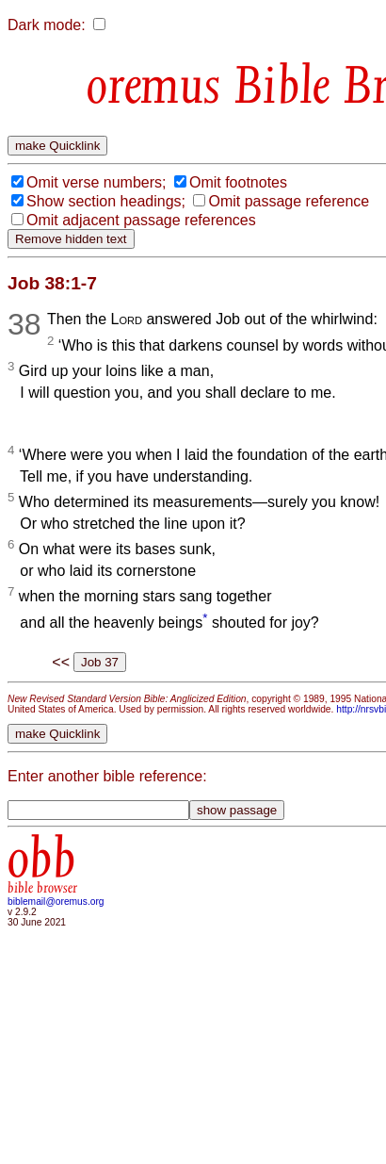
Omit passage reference (288, 201)
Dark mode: (47, 25)
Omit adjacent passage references (141, 220)
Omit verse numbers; (96, 182)
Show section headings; (105, 201)
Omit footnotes (238, 182)
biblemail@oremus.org (56, 901)
